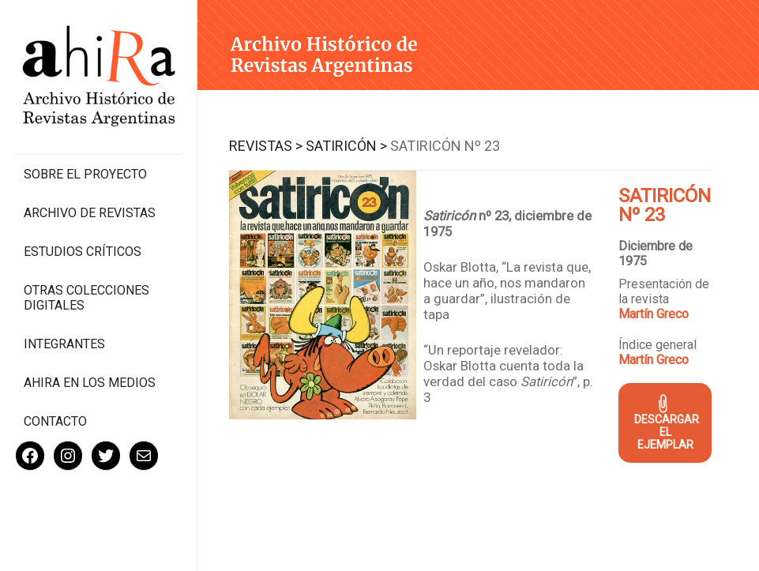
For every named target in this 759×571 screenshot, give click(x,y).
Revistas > (265, 145)
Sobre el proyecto (85, 174)
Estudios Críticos (82, 251)
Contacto (55, 421)
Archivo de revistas (90, 212)
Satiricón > (346, 145)
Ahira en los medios (90, 382)
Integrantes (64, 343)
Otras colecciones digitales (86, 298)
